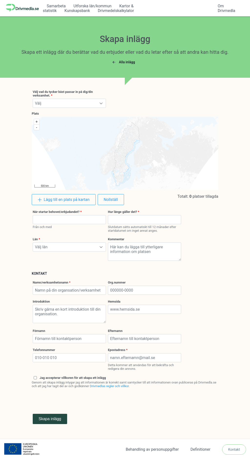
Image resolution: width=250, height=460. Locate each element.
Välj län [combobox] (41, 247)
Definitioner (200, 449)
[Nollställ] (111, 199)
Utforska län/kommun (92, 6)
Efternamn (115, 331)
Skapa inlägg (50, 419)
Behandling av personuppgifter (152, 449)
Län (35, 239)
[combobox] (69, 219)
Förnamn (39, 331)
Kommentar (116, 239)
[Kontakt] (234, 449)
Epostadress (116, 350)
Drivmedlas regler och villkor (109, 386)
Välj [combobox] (38, 103)
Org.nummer (117, 282)
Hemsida (114, 301)
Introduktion (41, 301)
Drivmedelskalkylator (116, 10)
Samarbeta (56, 6)
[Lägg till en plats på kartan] (64, 199)
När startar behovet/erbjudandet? (56, 212)
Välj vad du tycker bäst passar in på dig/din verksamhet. (63, 93)
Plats (35, 113)
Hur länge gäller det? (122, 212)
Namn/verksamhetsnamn (50, 282)
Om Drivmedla (226, 8)
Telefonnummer (44, 350)
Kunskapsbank (77, 10)
